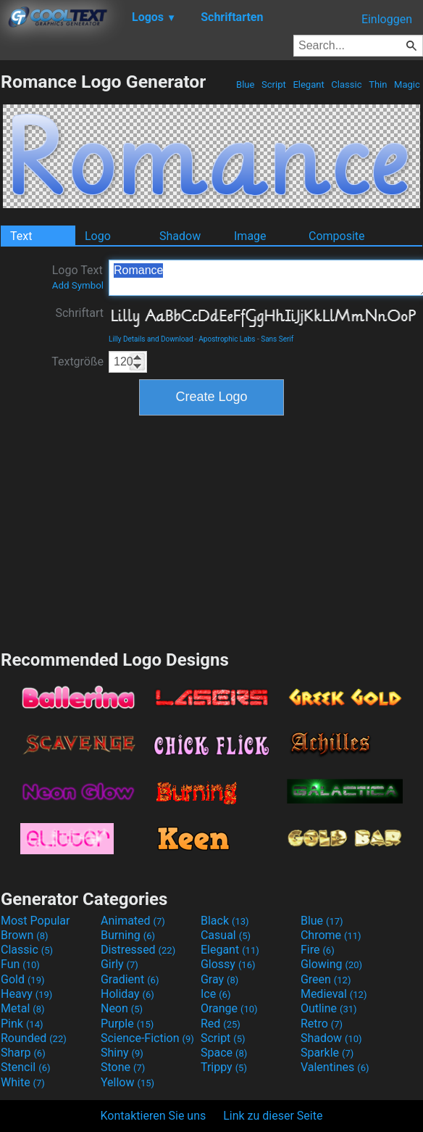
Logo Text (78, 277)
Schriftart (79, 313)
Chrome (331, 935)
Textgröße (77, 361)
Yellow (127, 1082)
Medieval (334, 994)
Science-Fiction (147, 1038)
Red (220, 1023)
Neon (122, 1008)
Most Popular (35, 921)
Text (21, 236)
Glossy (228, 964)
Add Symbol (78, 285)
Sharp (23, 1052)
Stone (123, 1067)
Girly (119, 964)
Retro (322, 1023)
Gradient (130, 979)
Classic (346, 84)
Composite (337, 236)
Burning (128, 935)
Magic (407, 84)
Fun (20, 964)
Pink (22, 1023)
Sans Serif (277, 339)
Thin (378, 84)
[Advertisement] (211, 530)
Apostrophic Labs (226, 339)
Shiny (122, 1052)
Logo (98, 236)
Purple (127, 1023)
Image (250, 236)
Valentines (335, 1067)
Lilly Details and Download (151, 339)
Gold (23, 979)
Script (273, 84)
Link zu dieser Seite (272, 1116)
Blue (245, 84)
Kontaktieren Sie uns (153, 1116)
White (23, 1082)
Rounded (34, 1038)
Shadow (180, 236)
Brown (24, 935)
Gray (219, 979)
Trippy (224, 1067)
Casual (226, 935)
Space (224, 1052)
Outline (329, 1008)
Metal (23, 1008)
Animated (133, 921)
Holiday (127, 994)
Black (225, 921)
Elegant (308, 84)
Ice (215, 994)
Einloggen (386, 19)
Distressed (138, 950)
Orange (229, 1008)
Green (326, 979)
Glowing (331, 964)
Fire (318, 950)
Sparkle (327, 1052)
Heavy (26, 994)
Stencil (25, 1067)
